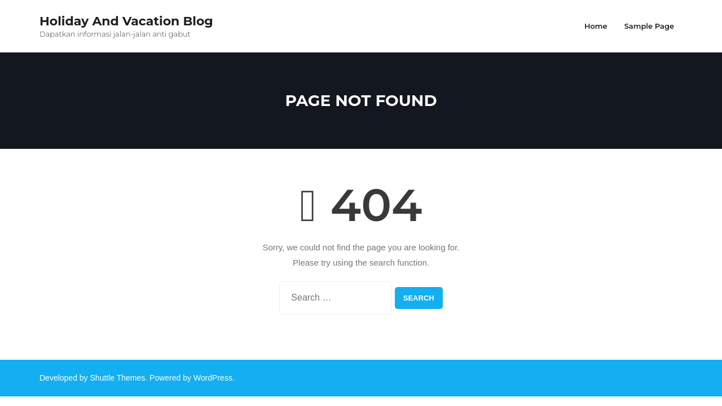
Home (595, 25)
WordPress (212, 377)
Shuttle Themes (118, 377)
